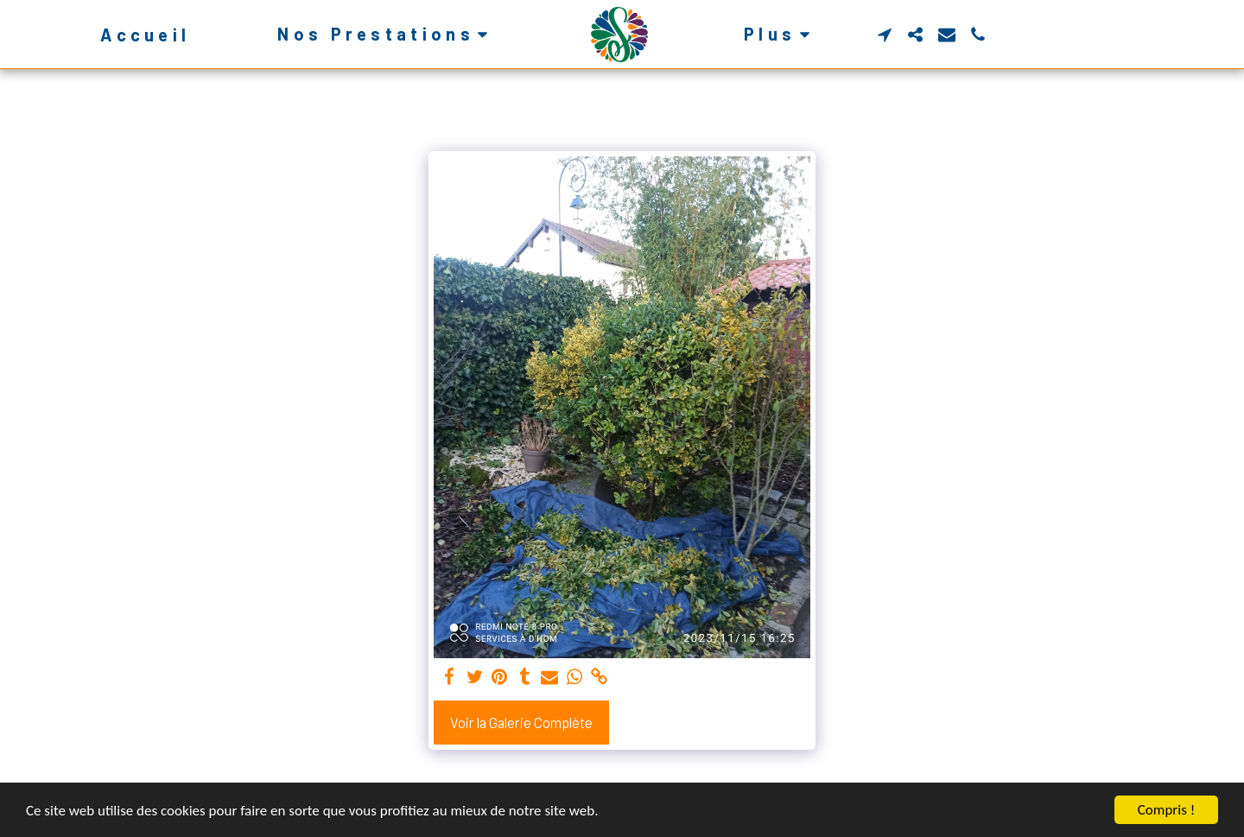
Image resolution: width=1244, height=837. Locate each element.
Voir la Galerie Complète (521, 722)
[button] (386, 34)
